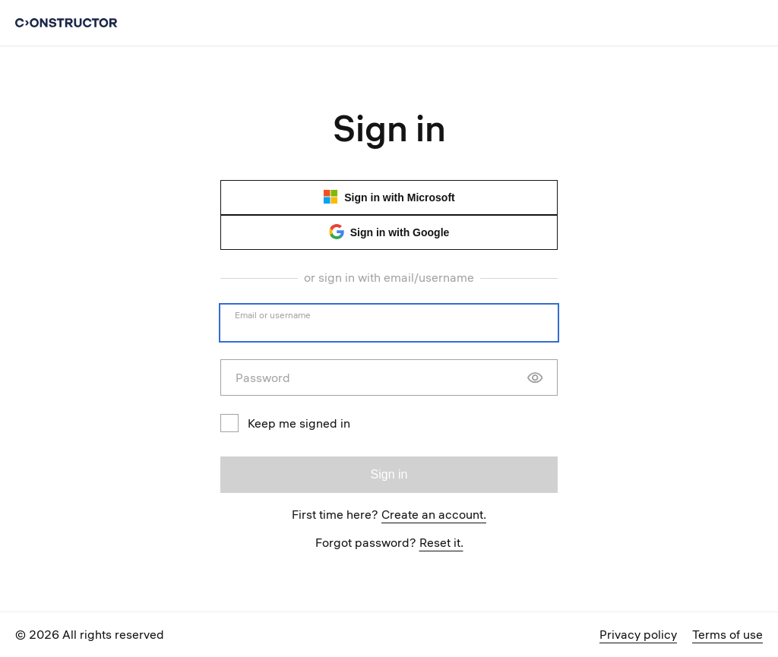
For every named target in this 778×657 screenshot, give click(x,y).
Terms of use (727, 634)
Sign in (389, 474)
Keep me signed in (285, 423)
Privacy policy (638, 634)
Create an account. (433, 514)
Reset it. (441, 542)
